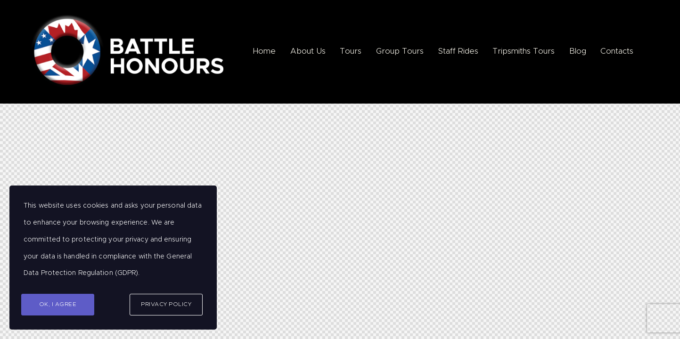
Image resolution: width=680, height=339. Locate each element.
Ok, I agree (58, 304)
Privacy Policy (166, 304)
